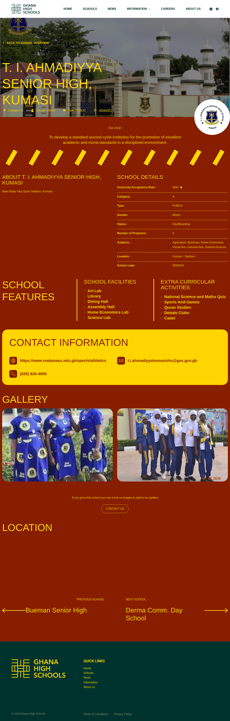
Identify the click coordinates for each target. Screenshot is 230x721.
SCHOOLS (90, 8)
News (87, 677)
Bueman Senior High (44, 610)
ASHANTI (102, 110)
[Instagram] (211, 9)
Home (87, 668)
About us (89, 687)
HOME (68, 8)
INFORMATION (139, 9)
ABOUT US (193, 8)
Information (90, 682)
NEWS (112, 8)
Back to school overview (25, 42)
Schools (88, 672)
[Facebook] (217, 9)
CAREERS (168, 8)
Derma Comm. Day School (177, 614)
